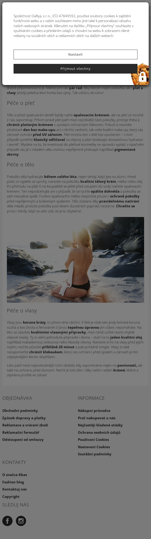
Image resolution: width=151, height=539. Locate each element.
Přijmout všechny (75, 68)
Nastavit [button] (75, 54)
